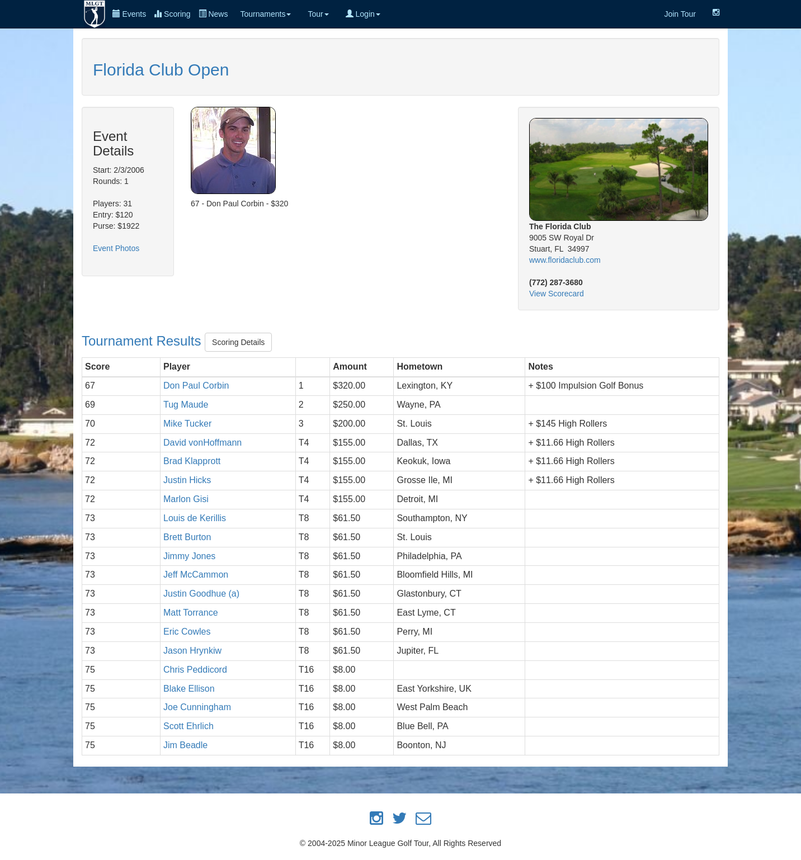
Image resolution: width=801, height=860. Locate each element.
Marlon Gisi (186, 499)
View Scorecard (556, 293)
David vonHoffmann (202, 442)
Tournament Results (143, 340)
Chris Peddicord (195, 669)
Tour (318, 14)
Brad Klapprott (191, 461)
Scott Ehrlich (188, 726)
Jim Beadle (185, 745)
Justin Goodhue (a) (201, 593)
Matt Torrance (190, 612)
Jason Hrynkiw (192, 650)
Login (363, 14)
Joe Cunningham (197, 707)
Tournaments (265, 14)
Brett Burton (187, 537)
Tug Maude (185, 404)
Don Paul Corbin (196, 385)
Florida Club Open (161, 69)
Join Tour (680, 14)
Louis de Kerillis (194, 518)
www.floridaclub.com (565, 260)
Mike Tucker (187, 423)
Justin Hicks (187, 480)
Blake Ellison (189, 688)
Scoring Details (238, 342)
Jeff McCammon (195, 574)
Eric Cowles (186, 631)
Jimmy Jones (189, 556)
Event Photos (116, 248)
